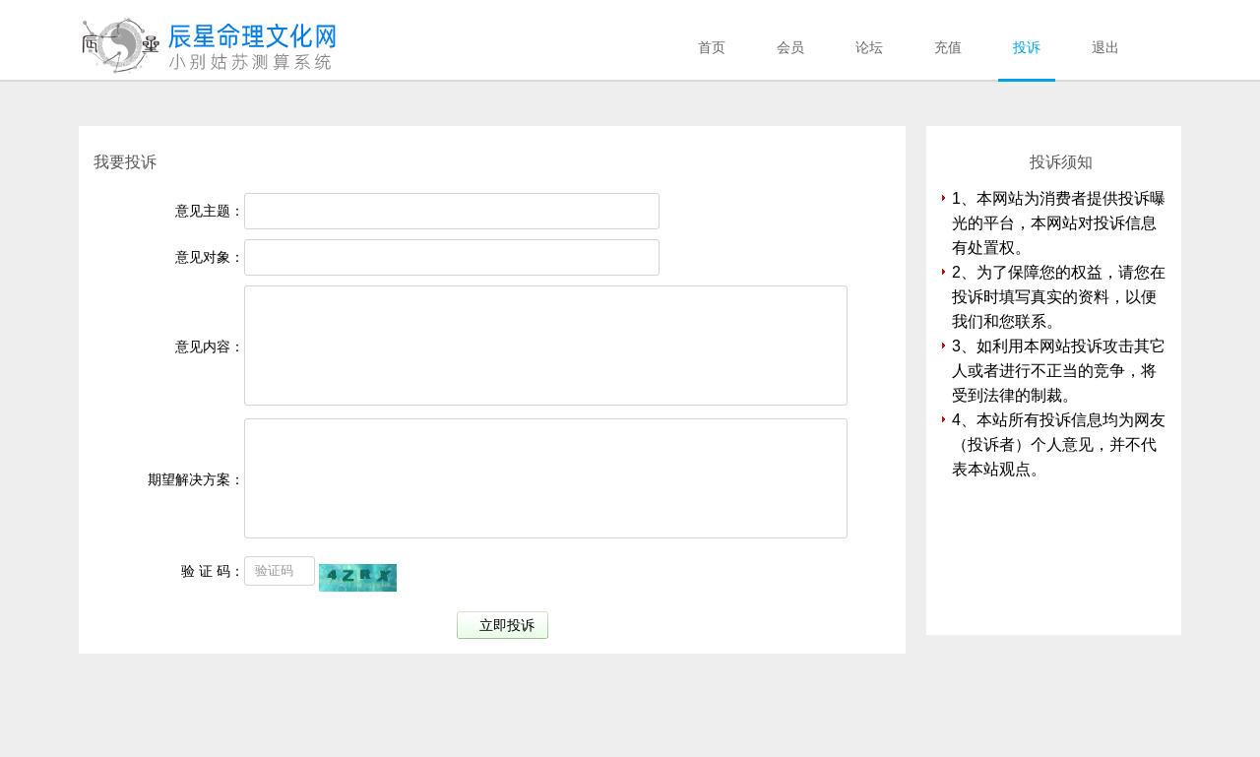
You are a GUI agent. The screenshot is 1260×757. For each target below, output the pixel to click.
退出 (1105, 47)
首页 (711, 47)
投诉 (1026, 47)
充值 (948, 47)
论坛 (869, 47)
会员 (790, 47)
